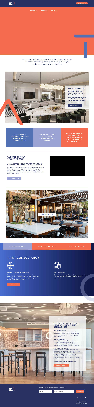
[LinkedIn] (77, 397)
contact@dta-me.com (81, 403)
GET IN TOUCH (61, 365)
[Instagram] (80, 397)
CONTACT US (14, 178)
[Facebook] (83, 397)
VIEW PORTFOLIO (75, 105)
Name (41, 391)
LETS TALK (13, 284)
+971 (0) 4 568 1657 (82, 3)
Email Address (59, 391)
